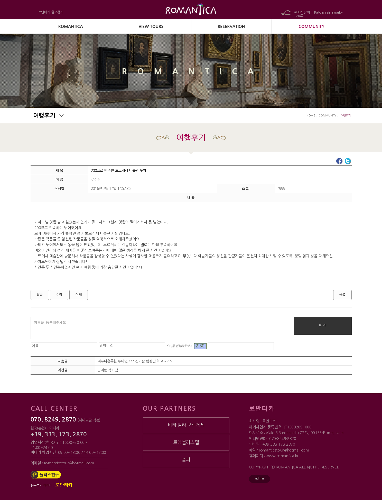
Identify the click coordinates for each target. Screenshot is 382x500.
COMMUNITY (311, 26)
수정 (59, 294)
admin (259, 478)
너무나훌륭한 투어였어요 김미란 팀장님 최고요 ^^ (134, 361)
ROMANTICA (70, 26)
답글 (40, 294)
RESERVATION (231, 26)
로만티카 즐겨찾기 (50, 12)
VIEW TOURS (151, 26)
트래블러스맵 (186, 442)
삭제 (78, 294)
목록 (342, 294)
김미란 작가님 (107, 370)
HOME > (311, 115)
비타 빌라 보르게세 (186, 425)
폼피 (186, 459)
